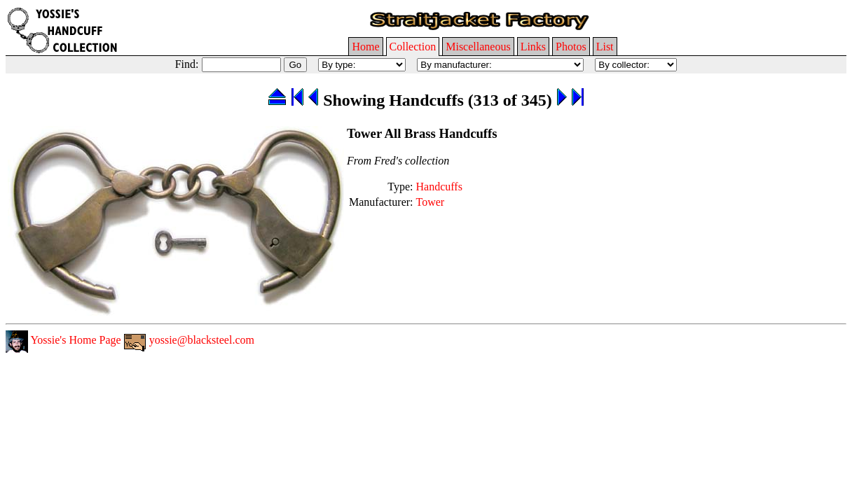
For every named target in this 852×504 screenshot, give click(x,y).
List (605, 46)
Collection (413, 46)
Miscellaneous (478, 46)
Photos (571, 46)
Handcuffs (439, 186)
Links (533, 46)
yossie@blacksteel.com (189, 340)
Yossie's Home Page (63, 340)
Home (365, 46)
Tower (430, 202)
